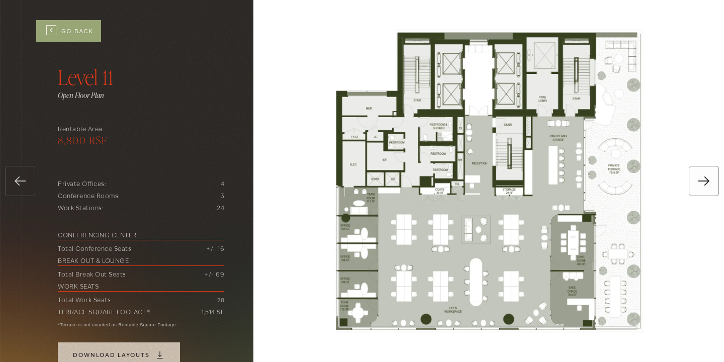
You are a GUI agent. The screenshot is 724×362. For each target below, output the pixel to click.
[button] (20, 181)
